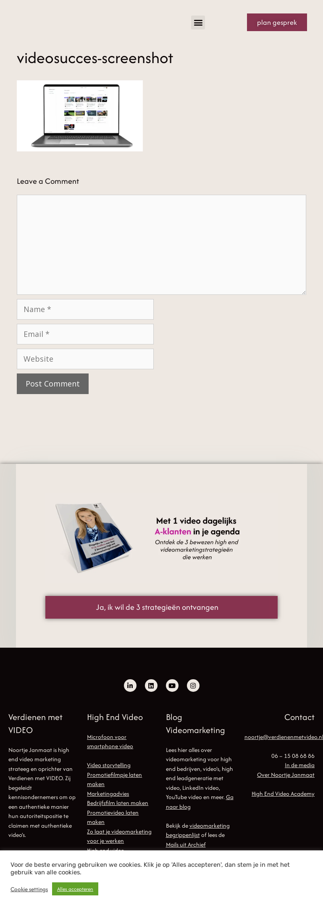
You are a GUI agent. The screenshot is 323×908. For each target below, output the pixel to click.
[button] (198, 22)
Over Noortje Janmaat (286, 774)
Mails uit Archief (186, 844)
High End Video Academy (283, 793)
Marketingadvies (108, 793)
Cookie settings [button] (29, 889)
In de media (300, 765)
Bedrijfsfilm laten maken (117, 803)
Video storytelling (109, 765)
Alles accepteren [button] (75, 888)
